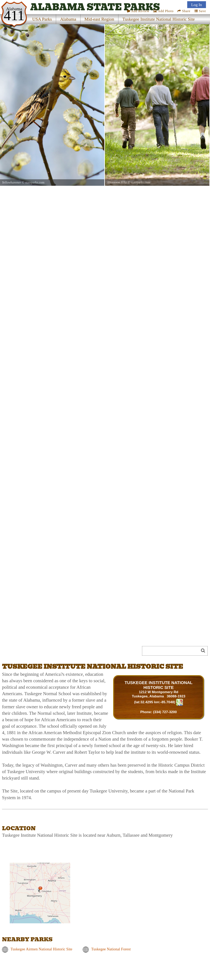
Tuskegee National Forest (111, 949)
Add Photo (163, 11)
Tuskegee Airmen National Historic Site (41, 949)
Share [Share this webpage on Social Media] (184, 11)
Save (200, 11)
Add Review (138, 11)
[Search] (172, 651)
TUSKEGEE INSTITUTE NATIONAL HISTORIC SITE (158, 685)
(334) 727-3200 (165, 712)
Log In (196, 4)
